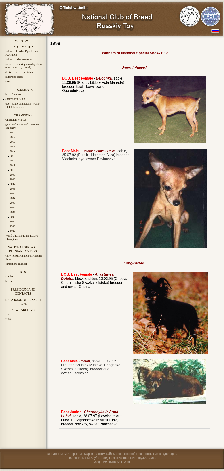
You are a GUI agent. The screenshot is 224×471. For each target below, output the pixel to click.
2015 (12, 146)
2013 (12, 155)
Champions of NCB (16, 119)
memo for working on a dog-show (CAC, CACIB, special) (23, 66)
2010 (12, 170)
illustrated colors (14, 76)
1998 (12, 226)
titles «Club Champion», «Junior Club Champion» (22, 105)
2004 (12, 198)
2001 (12, 212)
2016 (12, 141)
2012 (12, 160)
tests (7, 81)
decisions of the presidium (19, 72)
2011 (12, 165)
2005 (12, 193)
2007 (12, 184)
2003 (12, 202)
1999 (12, 221)
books (8, 281)
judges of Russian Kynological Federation (21, 53)
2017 (12, 137)
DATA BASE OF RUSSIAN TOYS (23, 302)
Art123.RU (124, 462)
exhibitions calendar (16, 263)
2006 (12, 188)
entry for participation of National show (23, 257)
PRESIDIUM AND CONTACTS (23, 291)
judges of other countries (18, 59)
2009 (12, 174)
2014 (12, 151)
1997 (12, 230)
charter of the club (15, 98)
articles (9, 276)
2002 (12, 207)
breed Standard (13, 94)
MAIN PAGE (23, 40)
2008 (12, 179)
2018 (12, 132)
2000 (12, 216)
